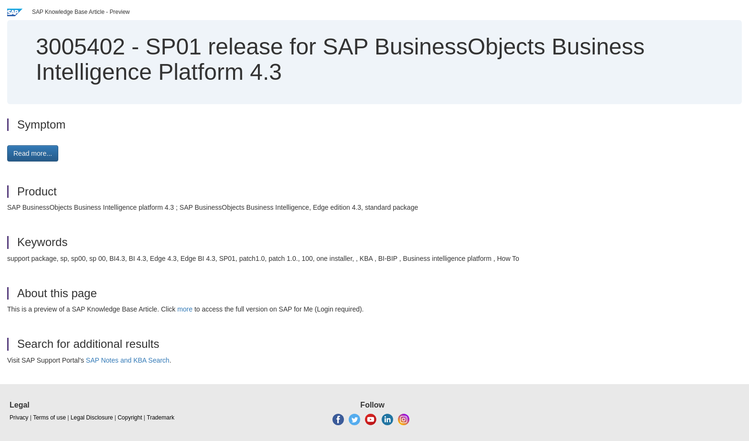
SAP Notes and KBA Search (128, 360)
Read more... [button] (32, 153)
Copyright (130, 417)
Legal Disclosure (92, 417)
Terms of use (49, 417)
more (185, 309)
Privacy (19, 417)
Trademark (160, 417)
